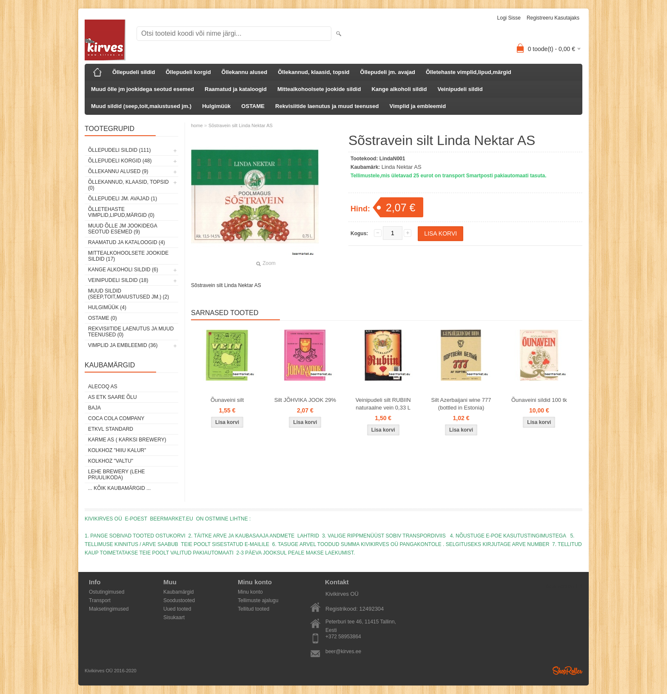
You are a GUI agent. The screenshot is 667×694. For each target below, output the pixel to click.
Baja (94, 408)
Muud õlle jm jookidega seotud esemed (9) (122, 229)
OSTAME (253, 106)
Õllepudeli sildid (133, 72)
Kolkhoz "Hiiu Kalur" (117, 450)
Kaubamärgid (178, 592)
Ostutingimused (106, 592)
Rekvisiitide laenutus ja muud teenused (327, 106)
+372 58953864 (343, 637)
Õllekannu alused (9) (118, 171)
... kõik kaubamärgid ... (119, 488)
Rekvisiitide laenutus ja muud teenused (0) (131, 332)
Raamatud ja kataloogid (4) (126, 242)
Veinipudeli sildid (459, 89)
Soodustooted (179, 600)
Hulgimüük (216, 106)
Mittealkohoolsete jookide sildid (319, 89)
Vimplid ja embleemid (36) (122, 345)
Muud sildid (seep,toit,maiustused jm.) (141, 106)
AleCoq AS (102, 387)
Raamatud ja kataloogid (236, 89)
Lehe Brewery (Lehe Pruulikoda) (116, 475)
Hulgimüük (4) (107, 307)
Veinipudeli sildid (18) (118, 280)
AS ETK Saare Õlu (112, 397)
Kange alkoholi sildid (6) (123, 270)
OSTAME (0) (102, 318)
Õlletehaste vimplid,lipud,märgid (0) (121, 212)
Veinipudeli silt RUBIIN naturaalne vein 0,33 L (383, 404)
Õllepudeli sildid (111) (119, 150)
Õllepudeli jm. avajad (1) (122, 199)
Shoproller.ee (567, 670)
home (197, 125)
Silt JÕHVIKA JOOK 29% (305, 400)
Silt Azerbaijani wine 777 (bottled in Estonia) (461, 404)
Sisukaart (174, 617)
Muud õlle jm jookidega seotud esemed (142, 89)
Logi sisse (509, 18)
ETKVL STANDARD (110, 429)
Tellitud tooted (253, 609)
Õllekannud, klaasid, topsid (313, 72)
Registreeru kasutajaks (553, 18)
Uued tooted (177, 609)
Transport (100, 600)
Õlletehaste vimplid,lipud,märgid (468, 72)
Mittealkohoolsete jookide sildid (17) (128, 256)
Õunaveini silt (227, 400)
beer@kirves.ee (343, 651)
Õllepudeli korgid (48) (119, 161)
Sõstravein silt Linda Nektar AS (240, 125)
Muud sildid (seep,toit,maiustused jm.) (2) (128, 294)
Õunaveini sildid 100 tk (539, 400)
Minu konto (250, 592)
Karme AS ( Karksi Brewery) (127, 440)
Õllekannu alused (245, 72)
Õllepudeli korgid (188, 72)
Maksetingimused (108, 609)
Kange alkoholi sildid (399, 89)
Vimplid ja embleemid (417, 106)
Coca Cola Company (116, 418)
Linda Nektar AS (402, 167)
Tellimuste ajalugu (258, 600)
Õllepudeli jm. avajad (387, 72)
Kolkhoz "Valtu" (110, 461)
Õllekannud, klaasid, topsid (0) (128, 185)
